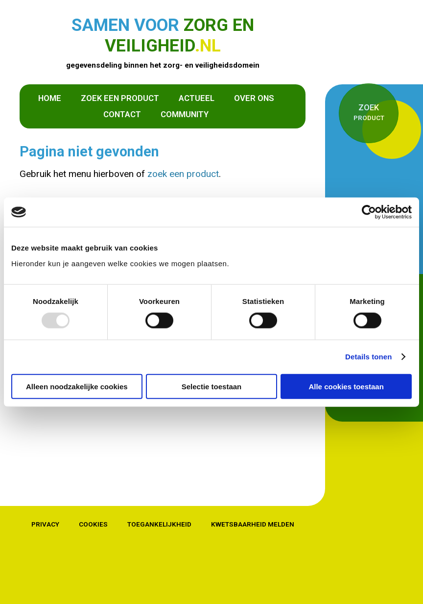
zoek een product (183, 173)
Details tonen (368, 356)
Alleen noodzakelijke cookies (77, 386)
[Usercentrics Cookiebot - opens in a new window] (369, 212)
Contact (122, 114)
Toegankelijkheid (159, 524)
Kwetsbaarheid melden (252, 524)
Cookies (93, 524)
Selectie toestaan (212, 386)
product (368, 112)
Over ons (254, 98)
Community (185, 114)
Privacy (45, 524)
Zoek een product (120, 98)
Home (49, 98)
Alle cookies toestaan (345, 386)
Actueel (196, 98)
